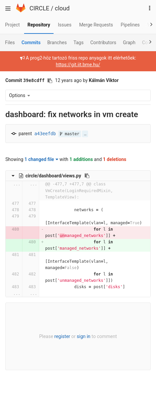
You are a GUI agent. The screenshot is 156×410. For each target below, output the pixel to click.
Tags (78, 42)
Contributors (103, 42)
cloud (62, 8)
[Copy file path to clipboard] (87, 175)
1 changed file (41, 159)
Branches (57, 42)
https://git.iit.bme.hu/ (78, 64)
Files (10, 42)
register (62, 336)
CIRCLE (39, 8)
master (69, 134)
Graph (129, 42)
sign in (83, 336)
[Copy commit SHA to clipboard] (50, 80)
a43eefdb (45, 133)
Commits (31, 42)
